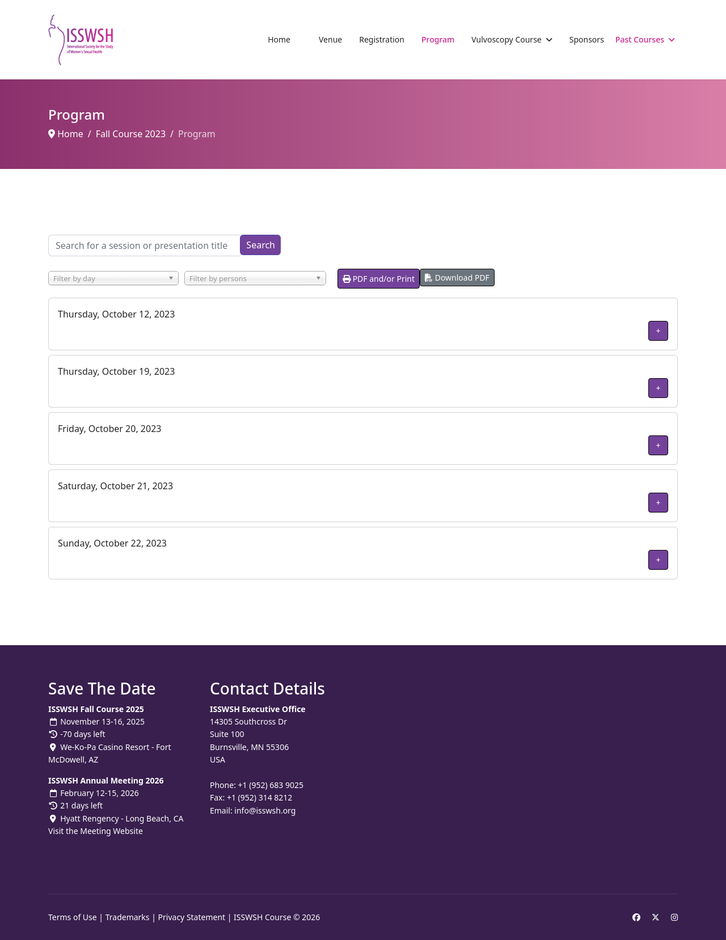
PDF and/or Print (379, 278)
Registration (381, 39)
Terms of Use (72, 917)
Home (279, 39)
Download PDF (457, 277)
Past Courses (639, 39)
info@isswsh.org (265, 810)
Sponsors (586, 39)
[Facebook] (636, 917)
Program (437, 39)
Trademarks (127, 917)
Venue (330, 39)
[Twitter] (656, 917)
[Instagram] (674, 917)
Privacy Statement (192, 917)
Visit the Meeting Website (95, 830)
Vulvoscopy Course (506, 39)
